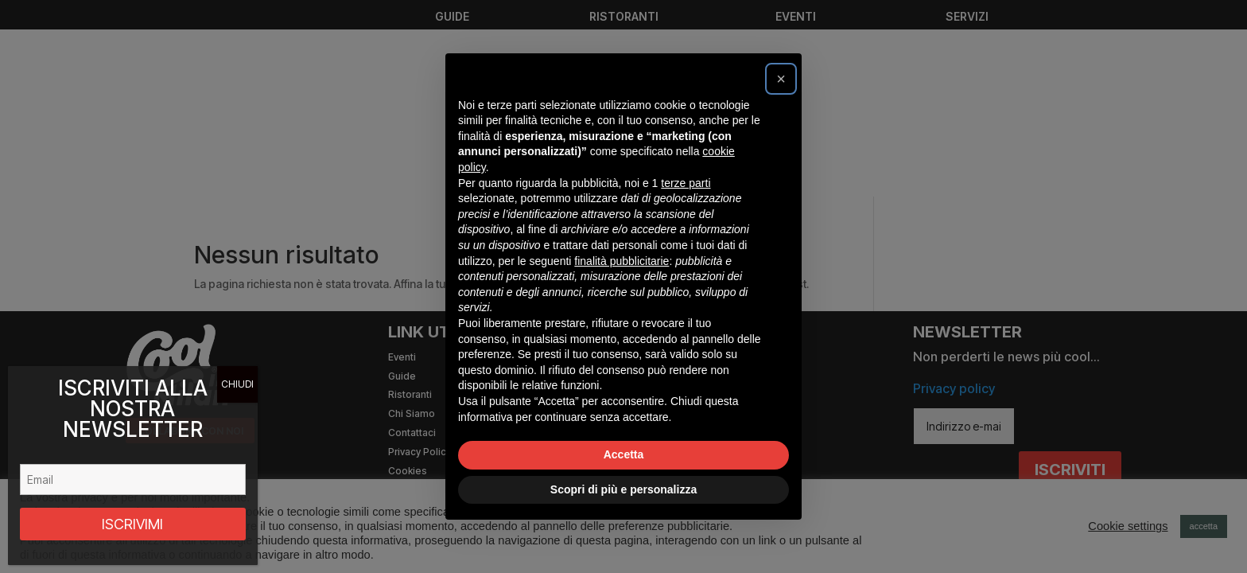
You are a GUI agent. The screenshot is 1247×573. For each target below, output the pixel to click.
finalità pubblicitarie (621, 261)
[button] (781, 79)
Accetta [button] (624, 454)
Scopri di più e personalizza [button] (623, 489)
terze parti (685, 183)
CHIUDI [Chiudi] (237, 384)
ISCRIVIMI (132, 524)
